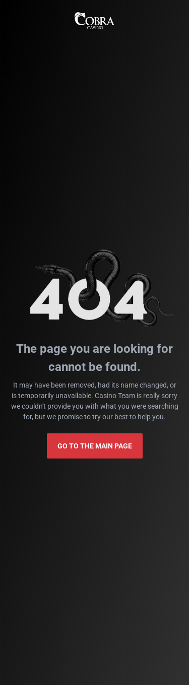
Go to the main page (94, 446)
